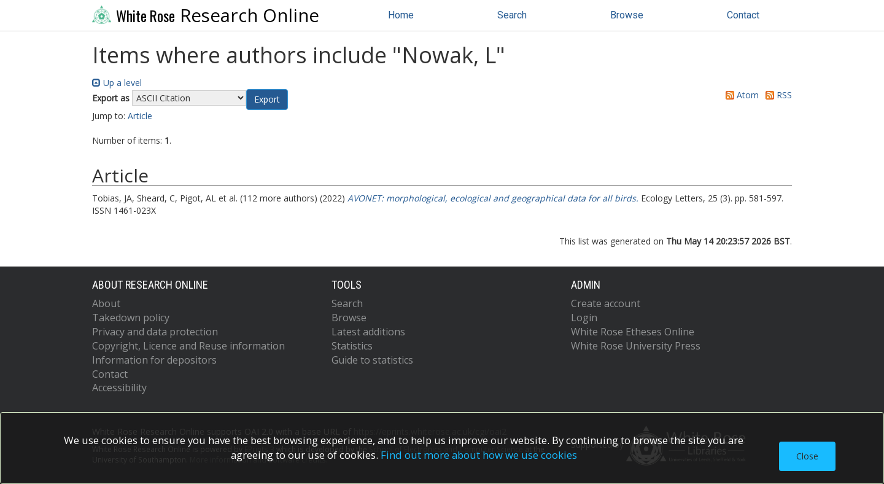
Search (512, 15)
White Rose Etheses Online (632, 331)
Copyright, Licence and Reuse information (188, 346)
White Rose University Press (635, 346)
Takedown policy (130, 317)
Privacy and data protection (155, 331)
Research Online (205, 15)
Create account (605, 303)
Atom (740, 95)
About (106, 303)
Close (807, 456)
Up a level (117, 82)
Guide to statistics (372, 360)
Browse (626, 15)
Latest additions (368, 331)
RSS (776, 95)
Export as (111, 98)
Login (584, 317)
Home (401, 15)
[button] (267, 99)
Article (140, 116)
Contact (743, 15)
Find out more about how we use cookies (479, 455)
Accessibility (119, 387)
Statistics (352, 346)
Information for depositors (154, 360)
